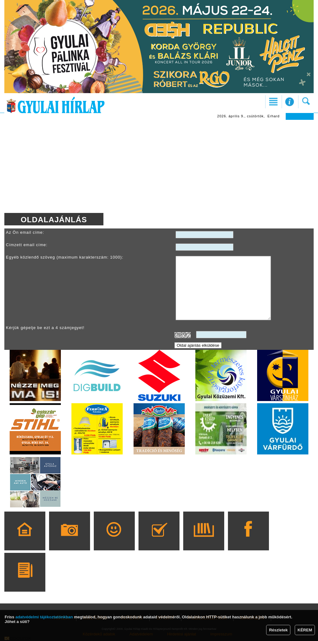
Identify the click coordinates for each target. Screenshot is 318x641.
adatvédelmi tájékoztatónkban (44, 617)
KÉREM (305, 630)
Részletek (278, 630)
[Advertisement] (159, 166)
